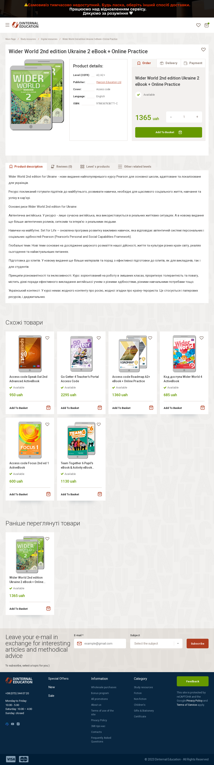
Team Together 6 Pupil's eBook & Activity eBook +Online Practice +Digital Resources (78, 467)
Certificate (140, 716)
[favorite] (203, 50)
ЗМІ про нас (98, 726)
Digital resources (49, 39)
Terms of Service (187, 704)
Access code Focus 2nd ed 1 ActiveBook (29, 467)
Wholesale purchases (103, 687)
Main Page (10, 39)
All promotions (99, 699)
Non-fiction (140, 699)
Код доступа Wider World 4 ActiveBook (183, 379)
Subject (135, 635)
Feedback (192, 681)
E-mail (78, 635)
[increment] (197, 117)
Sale (51, 697)
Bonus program (100, 693)
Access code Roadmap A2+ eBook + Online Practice (131, 379)
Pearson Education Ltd (108, 82)
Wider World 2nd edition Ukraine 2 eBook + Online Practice (27, 582)
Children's (139, 704)
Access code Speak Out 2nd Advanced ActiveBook (29, 379)
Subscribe (197, 643)
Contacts (96, 732)
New (51, 688)
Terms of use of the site (102, 712)
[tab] (169, 63)
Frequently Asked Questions (101, 739)
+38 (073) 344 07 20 (17, 693)
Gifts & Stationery (144, 710)
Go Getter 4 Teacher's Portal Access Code (80, 379)
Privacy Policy (99, 720)
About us (96, 704)
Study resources (28, 39)
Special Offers (59, 679)
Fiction (138, 693)
